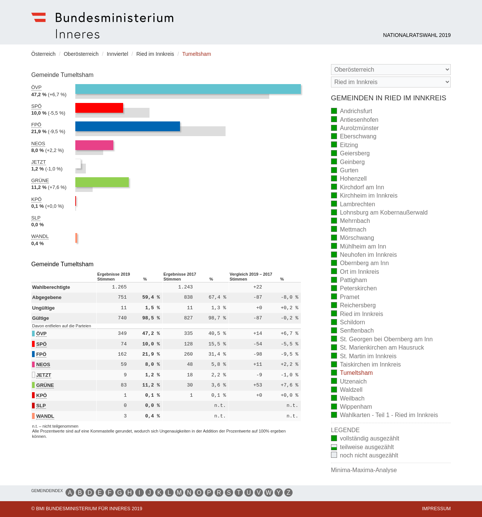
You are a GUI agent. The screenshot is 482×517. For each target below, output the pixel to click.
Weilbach (348, 399)
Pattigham (349, 281)
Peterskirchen (354, 289)
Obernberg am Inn (360, 264)
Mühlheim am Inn (358, 247)
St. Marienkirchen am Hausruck (377, 348)
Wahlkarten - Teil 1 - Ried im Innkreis (384, 416)
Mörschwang (352, 238)
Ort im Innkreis (355, 272)
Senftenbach (352, 331)
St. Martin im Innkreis (364, 357)
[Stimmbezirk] (391, 82)
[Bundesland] (391, 69)
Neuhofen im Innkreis (364, 255)
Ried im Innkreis (357, 314)
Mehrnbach (350, 222)
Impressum (436, 508)
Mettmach (348, 230)
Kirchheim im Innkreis (364, 196)
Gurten (344, 171)
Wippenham (351, 407)
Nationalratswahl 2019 (417, 35)
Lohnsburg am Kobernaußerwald (379, 213)
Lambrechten (353, 205)
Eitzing (344, 145)
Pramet (345, 297)
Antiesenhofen (354, 120)
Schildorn (348, 323)
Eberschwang (354, 137)
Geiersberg (350, 154)
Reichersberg (353, 306)
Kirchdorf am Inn (357, 188)
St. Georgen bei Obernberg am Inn (382, 340)
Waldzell (347, 390)
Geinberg (348, 162)
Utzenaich (349, 382)
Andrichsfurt (351, 112)
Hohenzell (349, 179)
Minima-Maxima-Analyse (364, 470)
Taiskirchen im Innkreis (366, 365)
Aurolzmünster (355, 129)
